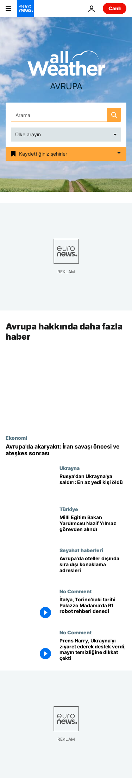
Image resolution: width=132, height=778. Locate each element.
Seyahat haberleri (81, 550)
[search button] (114, 115)
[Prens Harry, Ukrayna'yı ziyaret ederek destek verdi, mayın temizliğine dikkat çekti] (92, 650)
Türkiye (68, 509)
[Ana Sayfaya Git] (25, 8)
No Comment (75, 591)
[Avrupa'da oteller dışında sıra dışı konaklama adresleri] (92, 568)
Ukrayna (69, 468)
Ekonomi (16, 437)
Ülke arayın (28, 134)
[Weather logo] (66, 65)
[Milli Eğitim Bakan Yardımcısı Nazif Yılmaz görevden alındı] (92, 527)
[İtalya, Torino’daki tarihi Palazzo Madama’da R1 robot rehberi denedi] (92, 609)
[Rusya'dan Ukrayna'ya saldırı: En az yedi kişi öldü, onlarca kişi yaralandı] (92, 486)
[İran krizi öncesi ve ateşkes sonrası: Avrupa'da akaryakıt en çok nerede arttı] (66, 450)
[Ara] (66, 115)
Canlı (114, 8)
